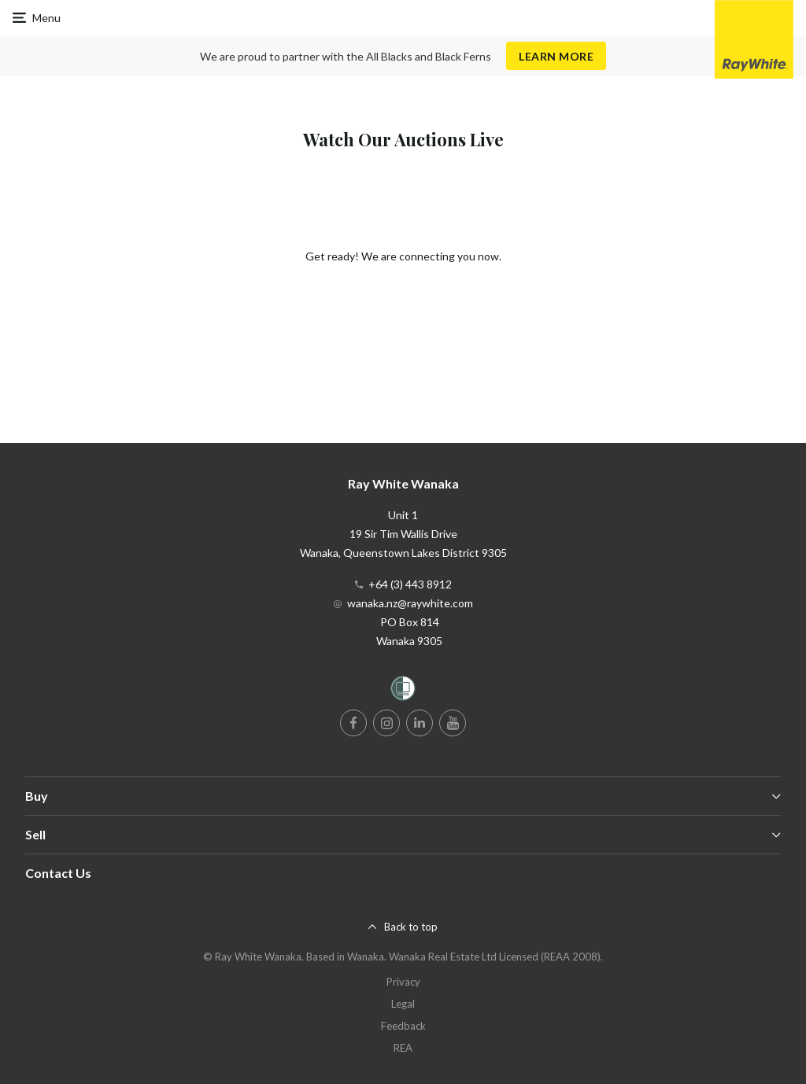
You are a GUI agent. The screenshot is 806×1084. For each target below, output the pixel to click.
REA (403, 1048)
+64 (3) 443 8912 (410, 584)
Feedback (403, 1025)
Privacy (403, 981)
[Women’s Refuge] (403, 691)
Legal (403, 1003)
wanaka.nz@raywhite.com (410, 603)
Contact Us (58, 872)
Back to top (411, 926)
